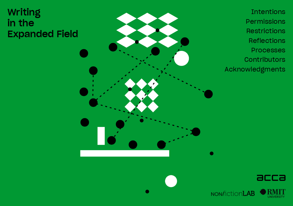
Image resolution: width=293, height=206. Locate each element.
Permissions (266, 22)
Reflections (267, 41)
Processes (268, 50)
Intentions (268, 12)
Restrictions (266, 31)
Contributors (265, 60)
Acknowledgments (255, 70)
